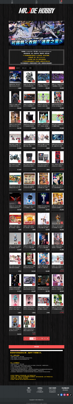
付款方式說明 (52, 388)
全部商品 (39, 388)
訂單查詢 (40, 390)
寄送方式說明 (52, 390)
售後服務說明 (52, 391)
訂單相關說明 (40, 391)
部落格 (29, 391)
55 (42, 338)
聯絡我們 (29, 390)
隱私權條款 (65, 390)
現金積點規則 (65, 388)
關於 (29, 388)
